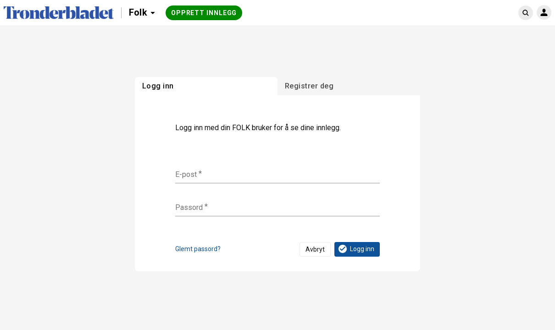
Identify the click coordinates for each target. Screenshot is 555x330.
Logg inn (355, 248)
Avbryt (315, 249)
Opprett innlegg (204, 12)
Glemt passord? (198, 249)
